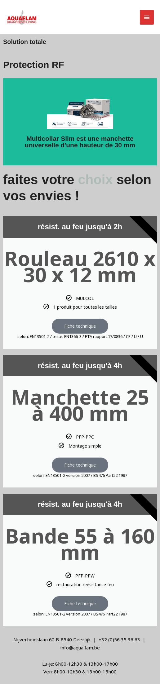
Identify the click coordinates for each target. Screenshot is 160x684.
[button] (111, 17)
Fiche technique (80, 326)
